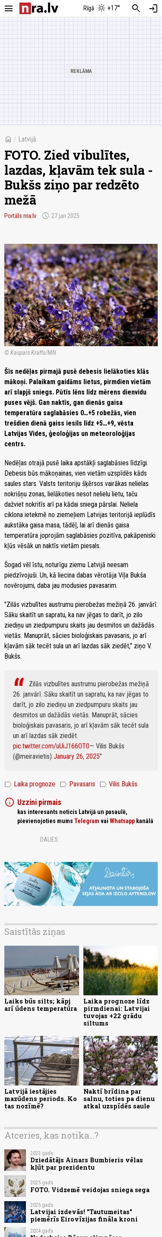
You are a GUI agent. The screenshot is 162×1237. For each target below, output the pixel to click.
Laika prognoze (29, 784)
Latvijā (27, 139)
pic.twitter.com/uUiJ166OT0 (51, 746)
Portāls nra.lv (20, 215)
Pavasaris (77, 784)
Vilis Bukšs (118, 784)
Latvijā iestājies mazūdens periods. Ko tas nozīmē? (40, 1099)
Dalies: (49, 839)
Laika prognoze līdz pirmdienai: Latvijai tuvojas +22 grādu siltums (116, 1012)
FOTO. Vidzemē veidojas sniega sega (89, 1190)
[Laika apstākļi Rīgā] (101, 8)
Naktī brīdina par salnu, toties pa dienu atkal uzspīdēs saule (119, 1099)
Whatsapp (122, 820)
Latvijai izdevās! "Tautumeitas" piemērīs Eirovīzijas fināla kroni (84, 1215)
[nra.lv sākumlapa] (38, 8)
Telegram (86, 820)
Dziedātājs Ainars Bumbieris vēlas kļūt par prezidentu (86, 1163)
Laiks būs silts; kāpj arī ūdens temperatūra (40, 1005)
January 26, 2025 (77, 756)
